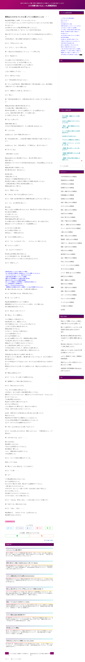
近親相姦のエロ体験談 (67, 195)
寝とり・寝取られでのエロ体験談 (71, 224)
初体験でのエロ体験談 (67, 187)
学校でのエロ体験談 (67, 250)
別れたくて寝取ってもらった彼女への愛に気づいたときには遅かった (71, 322)
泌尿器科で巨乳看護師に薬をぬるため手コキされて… (71, 369)
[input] (71, 166)
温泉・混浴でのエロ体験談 (69, 287)
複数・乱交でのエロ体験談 (69, 247)
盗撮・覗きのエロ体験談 (68, 291)
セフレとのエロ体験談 (9, 521)
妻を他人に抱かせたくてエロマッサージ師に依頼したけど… (71, 345)
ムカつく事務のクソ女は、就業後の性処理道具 (71, 357)
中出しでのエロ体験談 (67, 261)
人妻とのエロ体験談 (67, 232)
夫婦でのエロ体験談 (67, 213)
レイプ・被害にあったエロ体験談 (71, 272)
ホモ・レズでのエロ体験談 (69, 295)
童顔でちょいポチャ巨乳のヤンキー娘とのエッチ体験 (71, 363)
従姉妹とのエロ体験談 (67, 198)
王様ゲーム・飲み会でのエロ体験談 (71, 243)
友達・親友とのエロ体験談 (69, 202)
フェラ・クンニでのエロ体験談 (70, 265)
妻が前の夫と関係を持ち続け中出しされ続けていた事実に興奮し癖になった (71, 338)
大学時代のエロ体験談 (67, 184)
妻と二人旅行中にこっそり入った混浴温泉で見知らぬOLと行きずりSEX (71, 329)
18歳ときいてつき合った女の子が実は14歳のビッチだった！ (71, 351)
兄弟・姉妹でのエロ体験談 (69, 191)
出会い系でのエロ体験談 (68, 217)
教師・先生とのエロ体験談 (69, 235)
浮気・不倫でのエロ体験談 (69, 221)
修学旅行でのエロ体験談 (68, 254)
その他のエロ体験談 (67, 306)
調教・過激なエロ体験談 (68, 280)
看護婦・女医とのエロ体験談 (69, 239)
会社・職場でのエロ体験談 (69, 258)
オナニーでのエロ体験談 (68, 298)
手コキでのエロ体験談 (67, 269)
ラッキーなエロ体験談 (67, 302)
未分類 (63, 309)
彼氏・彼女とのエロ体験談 (69, 210)
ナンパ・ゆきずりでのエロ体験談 (71, 228)
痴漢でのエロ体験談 (67, 276)
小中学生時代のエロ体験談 (69, 176)
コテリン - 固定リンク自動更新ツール (52, 287)
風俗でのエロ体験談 (67, 283)
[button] (82, 166)
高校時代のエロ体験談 (67, 180)
